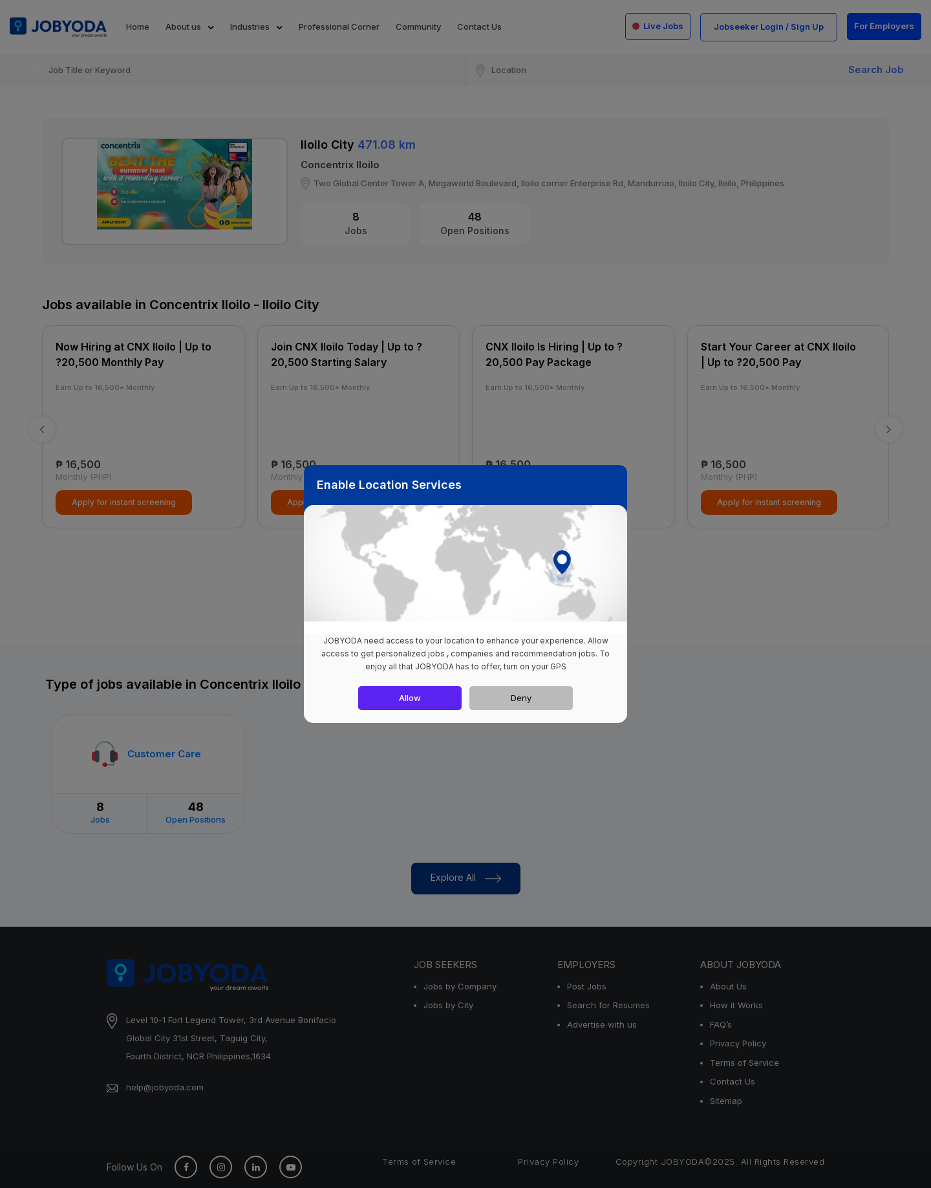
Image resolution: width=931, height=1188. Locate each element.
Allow (410, 698)
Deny (521, 698)
